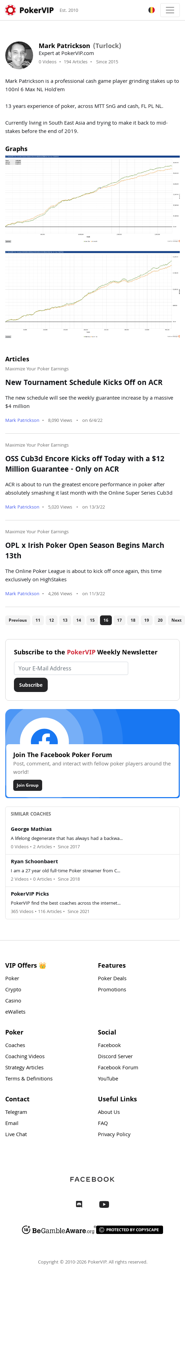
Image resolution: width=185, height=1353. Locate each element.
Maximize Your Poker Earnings (37, 369)
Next (176, 620)
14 (78, 620)
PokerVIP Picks (30, 894)
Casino (13, 1001)
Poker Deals (112, 979)
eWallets (15, 1012)
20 (160, 620)
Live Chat (16, 1135)
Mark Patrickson (22, 421)
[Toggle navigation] (170, 10)
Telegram (16, 1113)
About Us (109, 1113)
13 (65, 620)
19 (146, 620)
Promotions (112, 990)
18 (133, 620)
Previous (18, 620)
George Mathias (31, 829)
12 (51, 620)
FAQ (103, 1124)
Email (11, 1124)
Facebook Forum (118, 1068)
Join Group (28, 785)
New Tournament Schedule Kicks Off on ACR (84, 383)
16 (105, 620)
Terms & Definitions (29, 1079)
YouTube (108, 1079)
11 (38, 620)
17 (119, 620)
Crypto (13, 990)
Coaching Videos (25, 1057)
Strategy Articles (24, 1068)
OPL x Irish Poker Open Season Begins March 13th (84, 551)
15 (92, 620)
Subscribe (31, 685)
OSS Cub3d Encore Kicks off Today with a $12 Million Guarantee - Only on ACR (84, 465)
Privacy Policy (114, 1135)
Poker (12, 979)
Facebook (109, 1046)
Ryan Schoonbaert (34, 862)
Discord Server (115, 1057)
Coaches (15, 1046)
